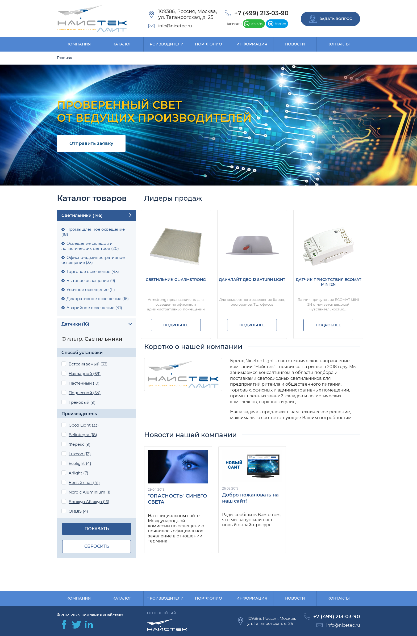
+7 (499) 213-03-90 (261, 13)
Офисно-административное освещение (93, 260)
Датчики (75, 324)
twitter (76, 624)
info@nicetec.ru (175, 25)
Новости (295, 44)
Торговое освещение (92, 271)
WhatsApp (253, 23)
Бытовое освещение (90, 280)
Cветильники (82, 215)
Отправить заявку (91, 143)
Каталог (121, 44)
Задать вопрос (330, 19)
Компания (78, 44)
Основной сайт (162, 613)
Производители (165, 44)
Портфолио (208, 44)
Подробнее (176, 325)
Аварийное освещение (94, 307)
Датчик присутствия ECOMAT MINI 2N (328, 282)
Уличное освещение (90, 289)
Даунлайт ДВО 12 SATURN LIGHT (252, 279)
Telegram (277, 23)
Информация (251, 44)
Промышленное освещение (93, 232)
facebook (64, 624)
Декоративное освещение (97, 298)
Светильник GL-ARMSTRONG (176, 279)
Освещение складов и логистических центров (90, 246)
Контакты (338, 44)
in (89, 624)
